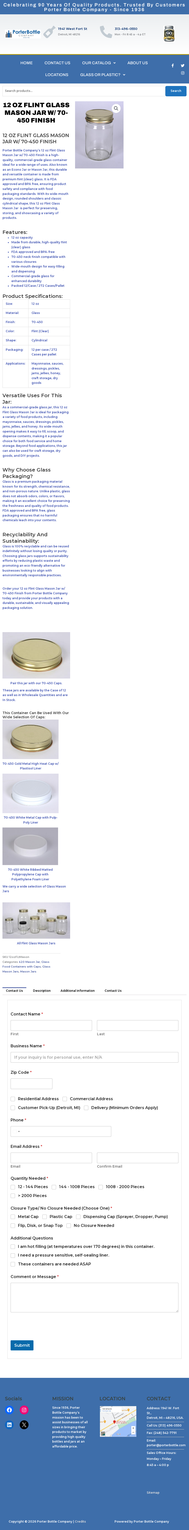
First (15, 1034)
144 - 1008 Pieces (77, 1186)
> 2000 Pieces (32, 1195)
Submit (22, 1345)
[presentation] (48, 1337)
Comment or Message (35, 1276)
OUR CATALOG (99, 63)
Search (176, 91)
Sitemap (153, 1492)
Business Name (28, 1046)
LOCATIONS (56, 75)
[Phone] (61, 1131)
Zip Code (21, 1072)
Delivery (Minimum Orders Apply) (124, 1107)
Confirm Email (109, 1166)
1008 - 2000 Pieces (125, 1186)
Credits (80, 1521)
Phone (18, 1120)
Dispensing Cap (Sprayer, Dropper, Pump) (125, 1216)
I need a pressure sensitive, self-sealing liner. (63, 1255)
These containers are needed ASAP (54, 1264)
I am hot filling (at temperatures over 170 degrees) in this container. (86, 1246)
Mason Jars (28, 971)
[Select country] (16, 1131)
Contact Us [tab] (14, 990)
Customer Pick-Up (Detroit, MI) (49, 1107)
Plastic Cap (61, 1216)
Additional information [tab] (78, 990)
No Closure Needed (94, 1225)
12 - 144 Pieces (33, 1186)
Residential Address (38, 1098)
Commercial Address (91, 1098)
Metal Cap (28, 1216)
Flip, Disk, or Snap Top (40, 1225)
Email (15, 1166)
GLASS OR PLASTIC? (102, 75)
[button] (116, 108)
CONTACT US (57, 63)
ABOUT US (137, 63)
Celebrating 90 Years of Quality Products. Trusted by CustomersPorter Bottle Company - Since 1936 (94, 7)
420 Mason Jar (29, 962)
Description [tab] (42, 990)
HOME (26, 63)
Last (101, 1034)
